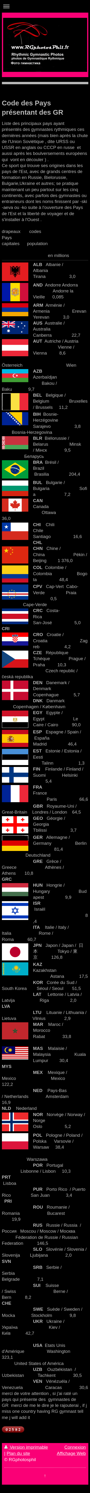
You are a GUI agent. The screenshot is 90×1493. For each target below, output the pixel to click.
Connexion (75, 1447)
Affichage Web (71, 1453)
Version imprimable (26, 1447)
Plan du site (18, 1453)
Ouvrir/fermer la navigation (45, 6)
